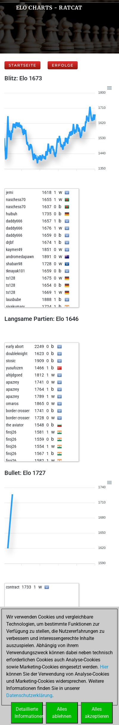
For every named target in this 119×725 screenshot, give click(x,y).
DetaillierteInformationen (29, 712)
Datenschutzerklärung (29, 695)
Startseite (22, 65)
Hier (104, 667)
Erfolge (62, 65)
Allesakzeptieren (97, 712)
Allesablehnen (61, 712)
